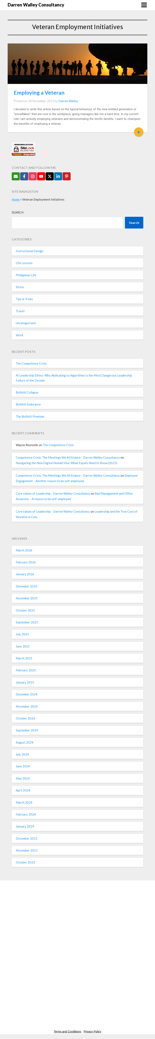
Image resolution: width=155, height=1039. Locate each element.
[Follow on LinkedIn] (58, 176)
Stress (20, 287)
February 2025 (26, 670)
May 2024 (23, 778)
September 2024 (27, 730)
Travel (20, 311)
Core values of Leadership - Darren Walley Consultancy (53, 493)
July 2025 (22, 634)
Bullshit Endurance (28, 404)
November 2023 (27, 850)
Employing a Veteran (39, 92)
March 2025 (24, 658)
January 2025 (25, 682)
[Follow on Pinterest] (67, 176)
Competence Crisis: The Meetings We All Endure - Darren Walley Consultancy (68, 457)
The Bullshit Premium (30, 416)
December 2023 (26, 838)
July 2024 (22, 754)
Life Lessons (24, 263)
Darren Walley (68, 101)
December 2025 (26, 586)
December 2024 (26, 694)
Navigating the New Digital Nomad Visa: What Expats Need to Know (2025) (66, 463)
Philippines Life (26, 275)
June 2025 (23, 646)
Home (16, 199)
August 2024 (24, 742)
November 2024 (27, 706)
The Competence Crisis (31, 363)
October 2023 (25, 862)
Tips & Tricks (24, 299)
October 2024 (25, 718)
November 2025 (27, 598)
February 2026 (26, 562)
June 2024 (23, 766)
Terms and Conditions (67, 1031)
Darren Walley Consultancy (36, 4)
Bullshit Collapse (27, 392)
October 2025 (25, 610)
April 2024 (23, 790)
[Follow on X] (50, 176)
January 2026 (25, 574)
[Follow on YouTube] (41, 176)
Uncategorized (26, 323)
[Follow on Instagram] (33, 176)
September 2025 (27, 622)
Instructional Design (29, 251)
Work (19, 335)
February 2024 (26, 814)
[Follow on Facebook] (24, 176)
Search (17, 212)
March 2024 (24, 802)
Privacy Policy (92, 1031)
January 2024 (25, 826)
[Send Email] (16, 176)
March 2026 (24, 550)
